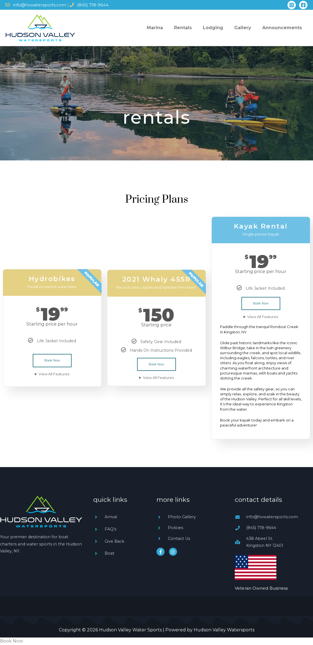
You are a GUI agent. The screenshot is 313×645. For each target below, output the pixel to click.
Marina (180, 27)
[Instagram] (291, 5)
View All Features (54, 374)
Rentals (202, 27)
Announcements (285, 27)
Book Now (52, 360)
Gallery (251, 27)
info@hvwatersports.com (39, 5)
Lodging (227, 27)
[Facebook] (303, 5)
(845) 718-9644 (92, 5)
